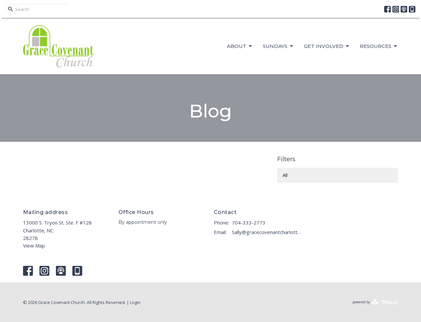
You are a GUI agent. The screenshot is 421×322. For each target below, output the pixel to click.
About (240, 46)
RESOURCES (379, 46)
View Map (34, 245)
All (285, 175)
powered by (375, 302)
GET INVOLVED (327, 46)
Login (135, 302)
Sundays (278, 46)
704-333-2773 (248, 222)
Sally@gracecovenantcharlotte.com (267, 232)
